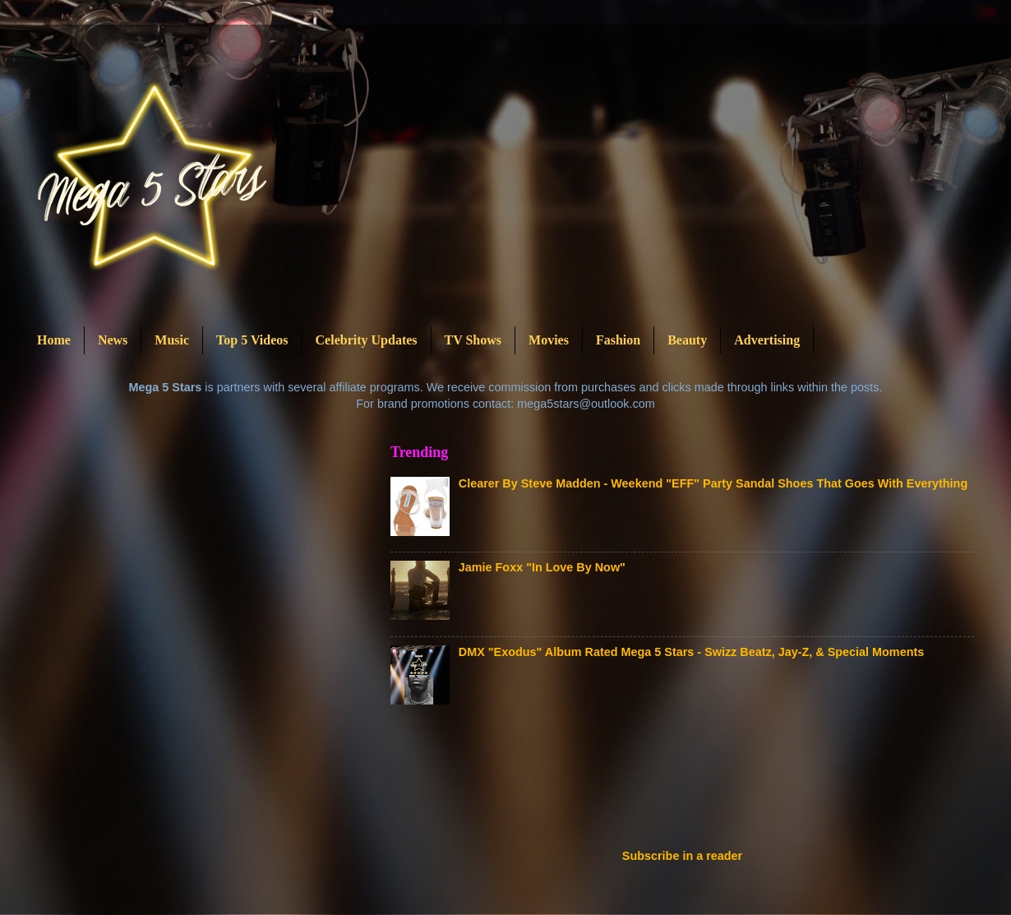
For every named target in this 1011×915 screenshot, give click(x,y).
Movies (549, 340)
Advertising (767, 340)
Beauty (687, 340)
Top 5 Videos (252, 340)
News (112, 340)
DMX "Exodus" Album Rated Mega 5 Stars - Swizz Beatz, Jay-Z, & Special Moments (691, 652)
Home (54, 340)
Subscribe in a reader (682, 855)
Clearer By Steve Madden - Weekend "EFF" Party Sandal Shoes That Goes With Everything (713, 483)
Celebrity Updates (367, 340)
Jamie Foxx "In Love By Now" (542, 567)
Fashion (618, 340)
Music (172, 340)
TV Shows (473, 340)
